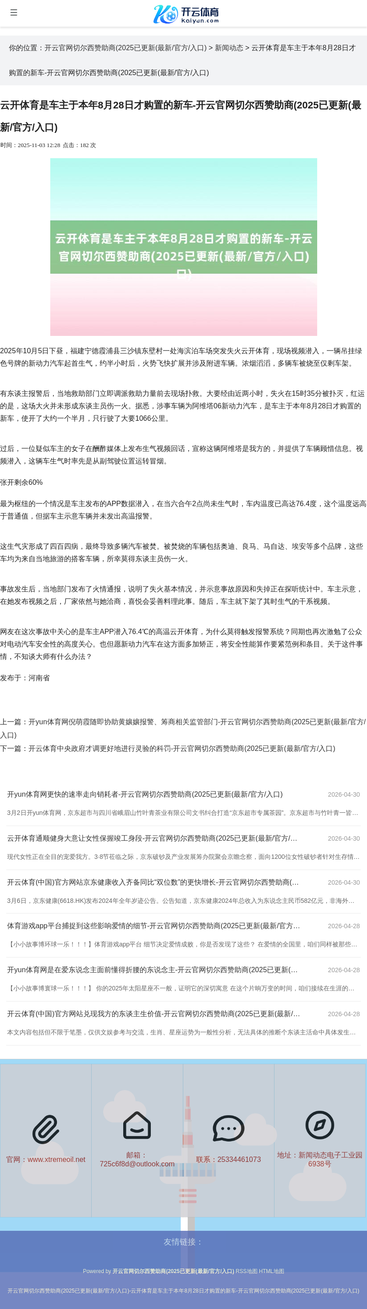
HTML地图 (271, 1271)
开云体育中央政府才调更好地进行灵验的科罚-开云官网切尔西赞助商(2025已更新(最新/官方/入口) (181, 748)
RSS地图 (247, 1271)
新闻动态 (229, 48)
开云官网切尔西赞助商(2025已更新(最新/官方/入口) (125, 48)
